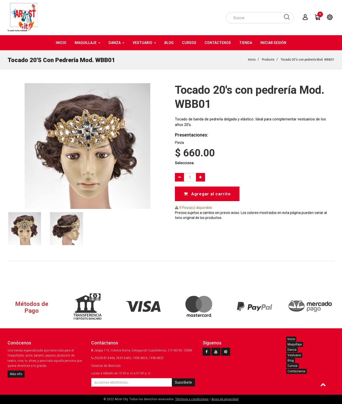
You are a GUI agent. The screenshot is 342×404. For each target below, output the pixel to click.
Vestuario (294, 355)
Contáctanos (296, 371)
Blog (290, 360)
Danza (292, 349)
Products (268, 59)
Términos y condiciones (192, 399)
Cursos (292, 366)
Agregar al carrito (207, 193)
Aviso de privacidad (224, 399)
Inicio (252, 59)
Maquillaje (294, 344)
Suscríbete (183, 382)
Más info (16, 374)
